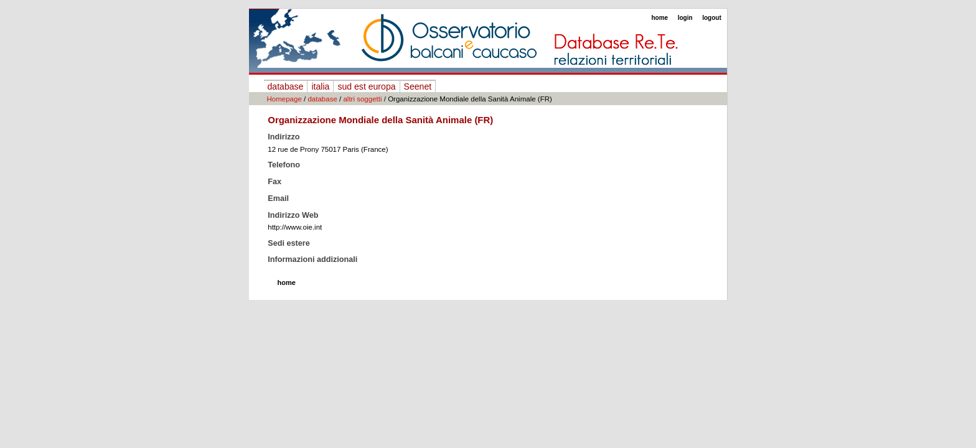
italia (320, 86)
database (286, 86)
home (659, 17)
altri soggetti (362, 99)
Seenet (418, 86)
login (685, 17)
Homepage (284, 99)
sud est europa (366, 86)
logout (711, 17)
